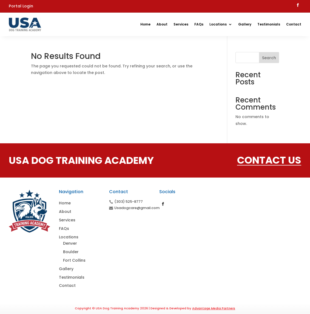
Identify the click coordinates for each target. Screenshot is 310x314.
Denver (70, 243)
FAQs (198, 24)
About (162, 24)
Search (269, 58)
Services (181, 24)
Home (145, 24)
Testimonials (268, 24)
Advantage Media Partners (213, 308)
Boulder (71, 252)
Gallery (244, 24)
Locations (218, 24)
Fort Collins (74, 260)
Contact (293, 24)
